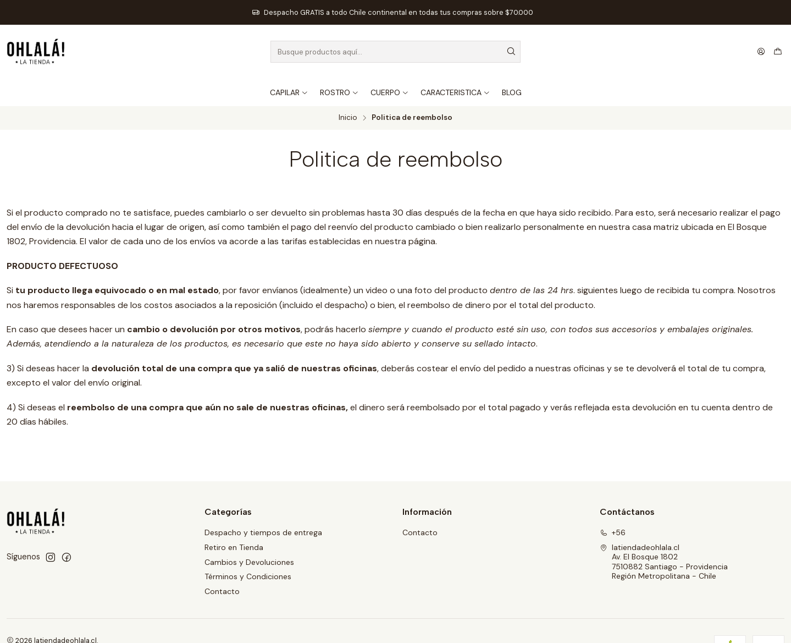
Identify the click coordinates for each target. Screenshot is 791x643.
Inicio (348, 118)
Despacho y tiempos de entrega (263, 532)
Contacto (222, 591)
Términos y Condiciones (247, 576)
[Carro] (777, 51)
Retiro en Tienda (233, 547)
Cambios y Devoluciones (249, 562)
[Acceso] (761, 51)
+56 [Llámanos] (613, 532)
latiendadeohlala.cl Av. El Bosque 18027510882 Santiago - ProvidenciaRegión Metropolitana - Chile (664, 561)
